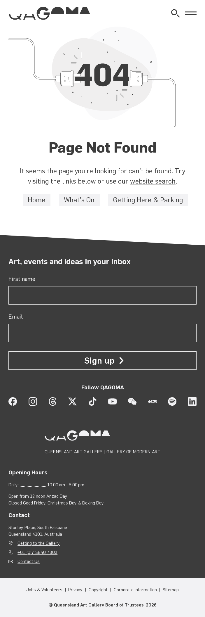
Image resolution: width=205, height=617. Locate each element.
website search (153, 181)
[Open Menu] (191, 13)
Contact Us (28, 561)
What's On (79, 200)
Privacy (75, 590)
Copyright (98, 590)
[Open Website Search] (175, 13)
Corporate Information (135, 590)
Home (36, 200)
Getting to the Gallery (38, 543)
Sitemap (171, 590)
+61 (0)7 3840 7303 (37, 552)
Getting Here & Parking (148, 200)
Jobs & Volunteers (44, 590)
